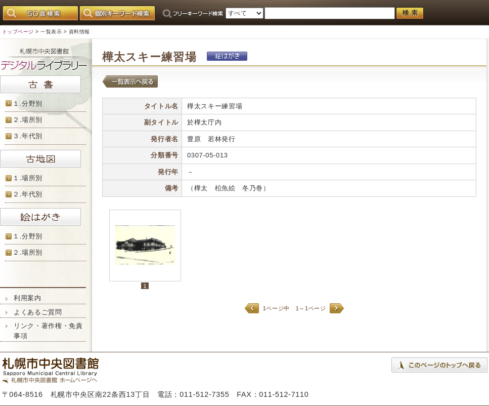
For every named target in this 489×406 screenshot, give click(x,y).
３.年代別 (27, 136)
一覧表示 (51, 31)
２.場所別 (27, 120)
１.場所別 (27, 178)
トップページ (18, 31)
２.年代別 (27, 194)
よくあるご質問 (38, 312)
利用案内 (27, 298)
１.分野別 (27, 103)
